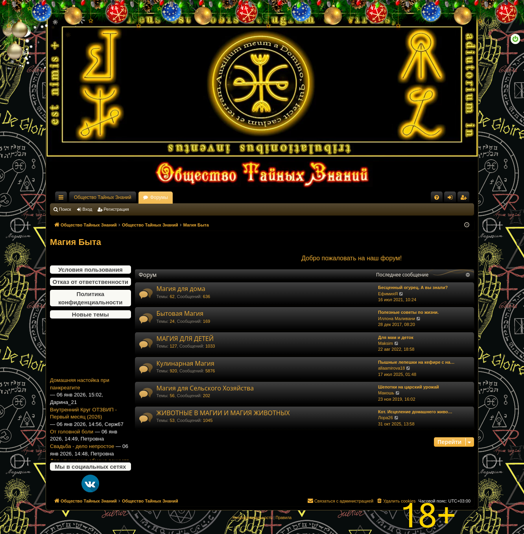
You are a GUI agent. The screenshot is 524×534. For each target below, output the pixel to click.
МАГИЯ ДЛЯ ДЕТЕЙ (185, 338)
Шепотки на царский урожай (408, 387)
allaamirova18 (391, 368)
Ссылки (62, 199)
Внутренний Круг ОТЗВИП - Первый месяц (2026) (83, 416)
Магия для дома (181, 288)
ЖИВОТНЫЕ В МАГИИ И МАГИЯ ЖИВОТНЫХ (223, 413)
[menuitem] (437, 197)
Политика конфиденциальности (90, 298)
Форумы (159, 197)
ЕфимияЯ (388, 293)
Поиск (65, 209)
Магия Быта (75, 242)
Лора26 (385, 417)
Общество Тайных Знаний (102, 197)
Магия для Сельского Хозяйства (205, 388)
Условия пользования (90, 269)
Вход (87, 209)
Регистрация (116, 209)
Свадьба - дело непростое (82, 449)
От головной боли (71, 434)
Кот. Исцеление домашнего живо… (415, 411)
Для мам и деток (395, 337)
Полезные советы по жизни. (408, 312)
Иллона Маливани (396, 318)
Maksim (385, 343)
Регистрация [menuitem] (465, 199)
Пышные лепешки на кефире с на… (416, 362)
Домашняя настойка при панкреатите (79, 387)
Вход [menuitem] (452, 199)
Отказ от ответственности (90, 281)
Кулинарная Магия (185, 363)
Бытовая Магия (180, 313)
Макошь (386, 392)
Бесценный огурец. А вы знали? (413, 287)
